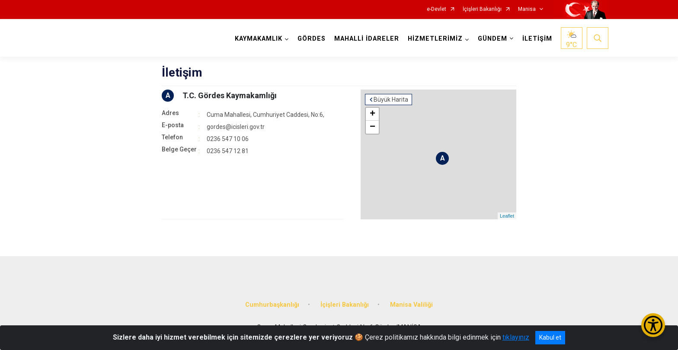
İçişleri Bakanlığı (482, 9)
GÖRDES (311, 38)
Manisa (527, 9)
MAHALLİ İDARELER (366, 38)
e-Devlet (436, 9)
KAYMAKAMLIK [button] (258, 38)
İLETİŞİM (537, 38)
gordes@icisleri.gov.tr (236, 126)
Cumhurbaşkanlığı (272, 304)
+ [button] (372, 114)
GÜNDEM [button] (492, 38)
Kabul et (550, 337)
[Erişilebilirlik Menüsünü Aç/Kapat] (653, 325)
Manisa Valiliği (411, 304)
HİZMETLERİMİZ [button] (435, 38)
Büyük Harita (391, 99)
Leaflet (507, 215)
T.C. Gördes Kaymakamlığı (229, 95)
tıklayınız (515, 337)
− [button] (372, 127)
